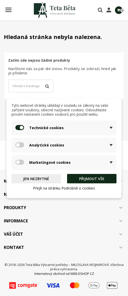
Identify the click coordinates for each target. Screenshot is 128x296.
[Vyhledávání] (30, 86)
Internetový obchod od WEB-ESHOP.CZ (64, 273)
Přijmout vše (91, 178)
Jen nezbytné (36, 178)
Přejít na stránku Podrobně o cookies (64, 188)
